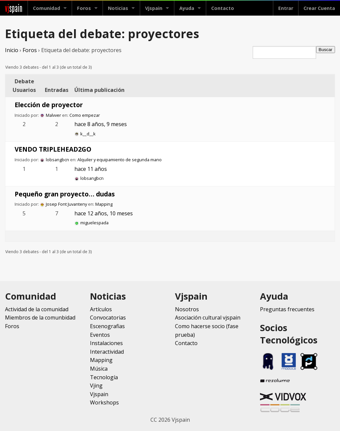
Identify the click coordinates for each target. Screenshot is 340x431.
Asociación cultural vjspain (207, 317)
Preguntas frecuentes (287, 309)
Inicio (11, 50)
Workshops (104, 402)
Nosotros (187, 309)
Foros (84, 8)
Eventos (100, 334)
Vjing (96, 385)
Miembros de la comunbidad (40, 317)
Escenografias (107, 326)
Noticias (118, 8)
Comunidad (46, 8)
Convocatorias (108, 317)
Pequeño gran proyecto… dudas (65, 193)
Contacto (222, 8)
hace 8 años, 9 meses (100, 124)
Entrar (285, 8)
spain (14, 8)
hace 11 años (90, 169)
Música (99, 368)
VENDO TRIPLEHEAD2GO (53, 149)
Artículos (101, 309)
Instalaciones (106, 343)
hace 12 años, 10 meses (103, 213)
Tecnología (104, 377)
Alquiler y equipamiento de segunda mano (119, 160)
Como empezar (84, 115)
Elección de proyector (49, 104)
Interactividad (107, 351)
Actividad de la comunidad (36, 309)
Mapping (104, 204)
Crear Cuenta (319, 8)
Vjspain (153, 8)
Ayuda (186, 8)
